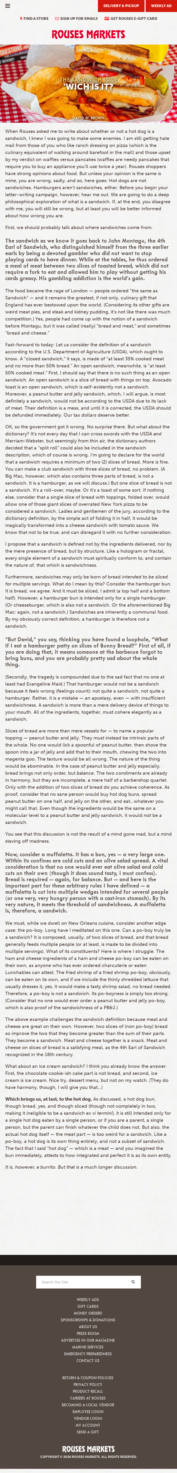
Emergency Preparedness (88, 1353)
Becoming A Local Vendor (88, 1404)
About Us (88, 1326)
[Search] (133, 1282)
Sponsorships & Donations (88, 1319)
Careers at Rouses (88, 1398)
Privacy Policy (88, 1384)
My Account (88, 1425)
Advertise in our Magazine (88, 1340)
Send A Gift (88, 1431)
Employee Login (88, 1411)
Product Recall (88, 1391)
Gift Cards (88, 1306)
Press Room (88, 1333)
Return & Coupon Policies (87, 1377)
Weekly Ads (88, 1299)
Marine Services (87, 1347)
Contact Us (87, 1360)
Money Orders (88, 1313)
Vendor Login (88, 1418)
